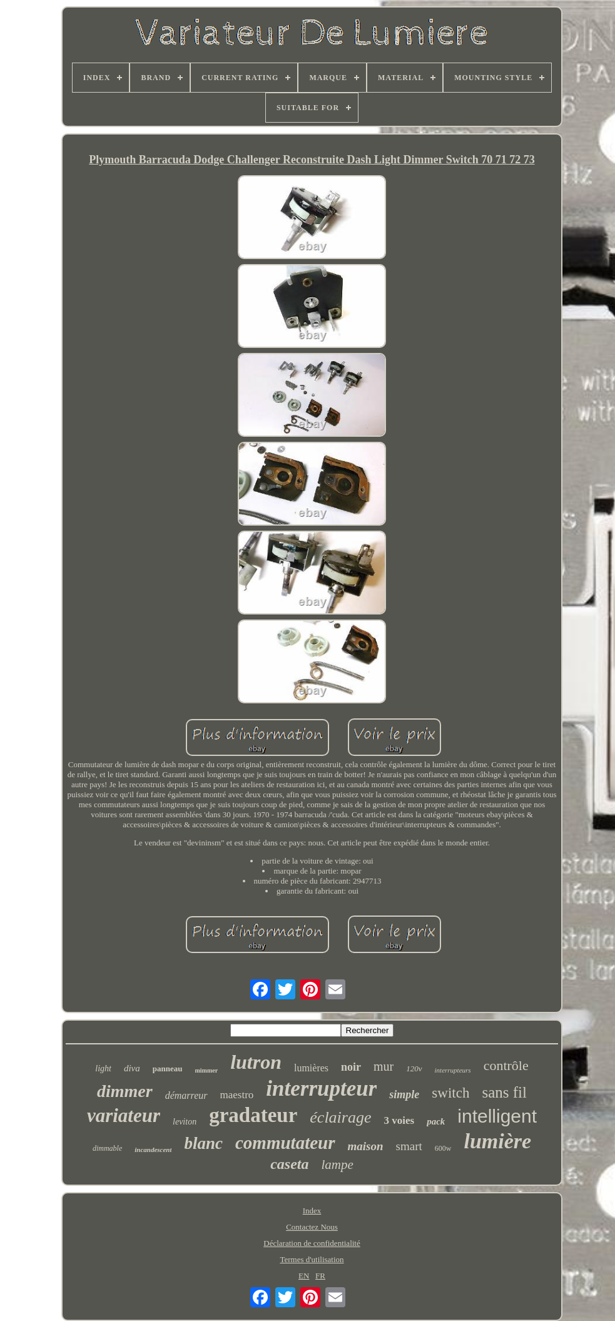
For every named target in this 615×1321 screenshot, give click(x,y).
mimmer (206, 1070)
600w (443, 1148)
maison (366, 1146)
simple (404, 1094)
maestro (237, 1095)
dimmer (125, 1091)
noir (351, 1067)
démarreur (186, 1095)
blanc (203, 1143)
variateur (123, 1115)
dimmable (107, 1148)
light (103, 1068)
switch (450, 1093)
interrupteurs (453, 1070)
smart (409, 1146)
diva (132, 1068)
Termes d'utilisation (311, 1259)
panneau (168, 1068)
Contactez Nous (312, 1227)
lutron (256, 1062)
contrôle (506, 1065)
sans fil (504, 1092)
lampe (337, 1164)
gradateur (253, 1115)
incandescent (153, 1149)
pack (436, 1121)
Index (312, 1210)
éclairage (340, 1117)
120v (414, 1068)
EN (303, 1275)
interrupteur (321, 1088)
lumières (311, 1068)
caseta (289, 1164)
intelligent (497, 1116)
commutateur (285, 1143)
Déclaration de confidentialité (311, 1243)
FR (320, 1275)
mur (384, 1066)
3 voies (399, 1120)
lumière (497, 1141)
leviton (184, 1121)
